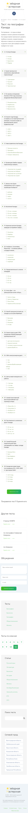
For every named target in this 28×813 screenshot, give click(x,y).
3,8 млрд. (9, 481)
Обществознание (12, 621)
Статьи (25, 808)
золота (8, 198)
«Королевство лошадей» (13, 169)
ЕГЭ (8, 696)
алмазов (9, 194)
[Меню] (14, 13)
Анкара (8, 58)
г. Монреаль (10, 387)
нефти (8, 196)
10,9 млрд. (10, 475)
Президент (10, 150)
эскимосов (10, 255)
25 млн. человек (11, 211)
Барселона (9, 61)
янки (8, 238)
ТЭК (8, 362)
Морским (9, 84)
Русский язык (11, 663)
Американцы (10, 236)
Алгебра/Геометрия (13, 688)
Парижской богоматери (13, 303)
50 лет (8, 276)
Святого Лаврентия (12, 299)
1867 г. (8, 135)
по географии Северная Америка (12, 534)
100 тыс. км (10, 433)
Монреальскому (11, 102)
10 (11, 647)
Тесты (9, 19)
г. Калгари (9, 383)
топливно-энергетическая (14, 345)
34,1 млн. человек (12, 217)
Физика (9, 625)
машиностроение (11, 343)
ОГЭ (8, 700)
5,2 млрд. (9, 479)
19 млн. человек (11, 215)
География (14, 19)
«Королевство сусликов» (14, 173)
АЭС (8, 368)
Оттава (8, 56)
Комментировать (9, 588)
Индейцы (9, 234)
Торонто (9, 320)
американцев (10, 259)
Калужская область (12, 751)
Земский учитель (12, 692)
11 (16, 647)
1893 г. (8, 131)
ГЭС (8, 360)
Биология (10, 613)
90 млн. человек (11, 213)
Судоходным (10, 79)
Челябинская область (13, 766)
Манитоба (9, 458)
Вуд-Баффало (10, 456)
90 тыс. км (9, 431)
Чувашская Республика (13, 770)
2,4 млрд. (9, 477)
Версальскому (10, 109)
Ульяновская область (13, 762)
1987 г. (8, 129)
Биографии (10, 609)
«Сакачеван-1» (11, 408)
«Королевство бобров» (13, 171)
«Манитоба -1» (11, 406)
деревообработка (11, 347)
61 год (8, 282)
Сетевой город (13, 808)
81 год (8, 280)
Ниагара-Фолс (10, 452)
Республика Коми (11, 759)
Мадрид (9, 63)
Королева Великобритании (14, 152)
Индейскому (10, 104)
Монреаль (9, 322)
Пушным (9, 81)
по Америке (7, 547)
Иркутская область (12, 748)
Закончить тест (14, 491)
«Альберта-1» (10, 412)
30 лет (8, 278)
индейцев (9, 261)
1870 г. (8, 133)
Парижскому (10, 106)
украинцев (9, 257)
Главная (4, 19)
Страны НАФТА (9, 521)
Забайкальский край (12, 744)
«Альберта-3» (10, 410)
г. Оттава (9, 385)
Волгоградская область (13, 740)
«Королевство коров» (13, 175)
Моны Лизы (10, 301)
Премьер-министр (12, 148)
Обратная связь (15, 810)
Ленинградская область (14, 755)
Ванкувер (9, 318)
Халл (8, 454)
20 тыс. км (9, 427)
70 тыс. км (9, 429)
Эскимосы (9, 232)
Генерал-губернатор (12, 154)
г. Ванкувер (10, 389)
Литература (10, 667)
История (9, 675)
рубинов (9, 192)
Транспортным (11, 86)
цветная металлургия (12, 341)
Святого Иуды (10, 297)
